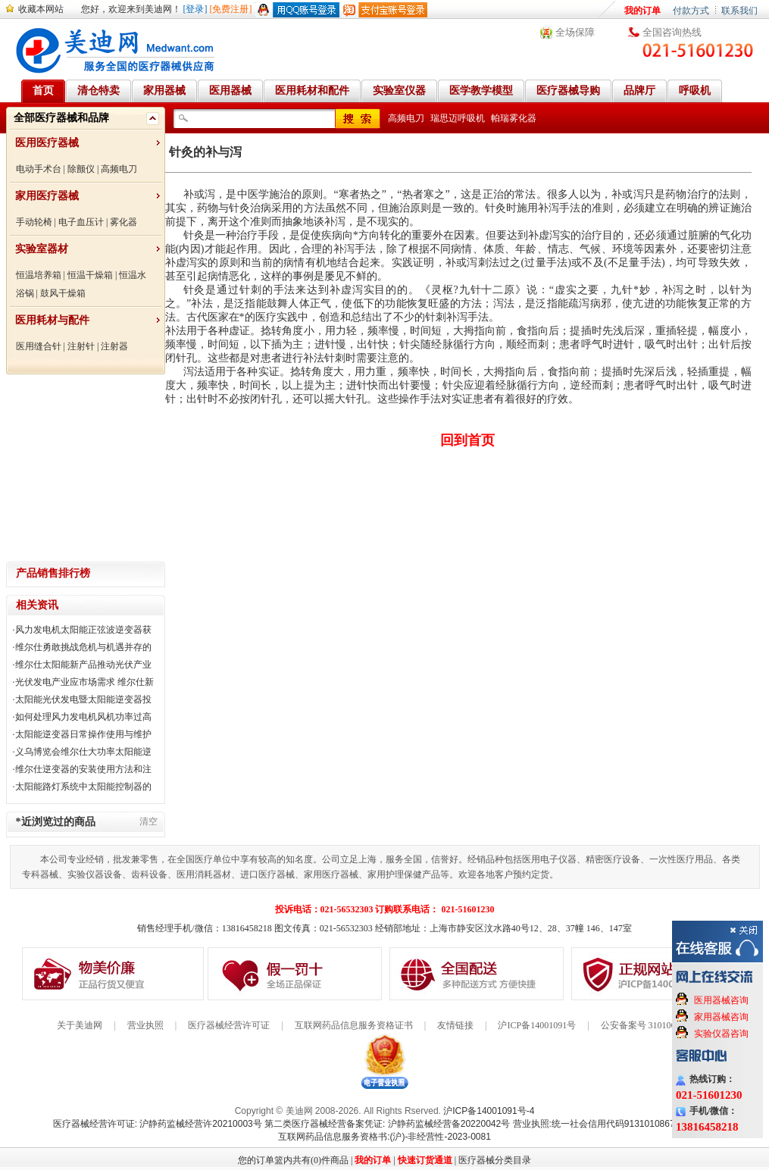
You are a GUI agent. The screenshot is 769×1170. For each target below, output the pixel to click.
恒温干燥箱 (90, 275)
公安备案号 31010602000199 (656, 1025)
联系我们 (739, 10)
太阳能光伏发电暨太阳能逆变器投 (83, 699)
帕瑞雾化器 (513, 118)
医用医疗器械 (47, 143)
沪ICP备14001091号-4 (488, 1111)
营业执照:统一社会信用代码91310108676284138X (615, 1123)
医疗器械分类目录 (494, 1160)
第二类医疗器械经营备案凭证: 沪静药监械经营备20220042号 (387, 1123)
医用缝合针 (38, 346)
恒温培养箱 (38, 275)
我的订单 (642, 10)
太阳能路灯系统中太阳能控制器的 (83, 786)
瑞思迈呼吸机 (457, 118)
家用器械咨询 (721, 1017)
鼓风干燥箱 (63, 293)
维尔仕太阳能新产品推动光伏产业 (83, 664)
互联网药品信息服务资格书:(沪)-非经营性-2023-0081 (384, 1136)
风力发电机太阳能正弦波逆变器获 (83, 629)
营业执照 (145, 1025)
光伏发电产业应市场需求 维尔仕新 (84, 682)
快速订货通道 (425, 1160)
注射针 (81, 346)
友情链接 (455, 1025)
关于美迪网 (79, 1025)
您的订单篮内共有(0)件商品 (293, 1160)
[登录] (195, 9)
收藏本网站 (41, 9)
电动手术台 (38, 169)
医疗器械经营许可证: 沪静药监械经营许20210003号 (157, 1123)
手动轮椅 (34, 222)
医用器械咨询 (721, 1000)
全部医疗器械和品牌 (61, 118)
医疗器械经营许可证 (229, 1025)
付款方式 (691, 10)
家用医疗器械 (47, 196)
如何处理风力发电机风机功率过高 (83, 717)
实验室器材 (41, 249)
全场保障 (575, 32)
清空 (148, 821)
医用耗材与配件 (52, 320)
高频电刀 (119, 169)
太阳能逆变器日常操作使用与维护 (83, 734)
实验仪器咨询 (721, 1033)
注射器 (114, 346)
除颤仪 (81, 169)
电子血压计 (81, 222)
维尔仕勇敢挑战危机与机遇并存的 (83, 647)
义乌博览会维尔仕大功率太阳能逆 (83, 751)
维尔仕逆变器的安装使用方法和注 (83, 769)
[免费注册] (231, 9)
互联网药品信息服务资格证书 (354, 1025)
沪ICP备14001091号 (537, 1025)
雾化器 (123, 222)
